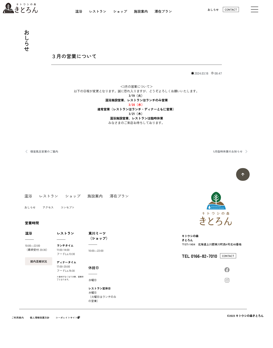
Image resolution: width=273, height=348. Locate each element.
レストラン (48, 196)
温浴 (28, 196)
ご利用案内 (20, 317)
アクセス (48, 207)
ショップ (72, 196)
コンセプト (68, 207)
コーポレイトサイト (94, 317)
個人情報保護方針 (53, 317)
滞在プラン (119, 196)
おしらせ (213, 9)
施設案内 (95, 196)
